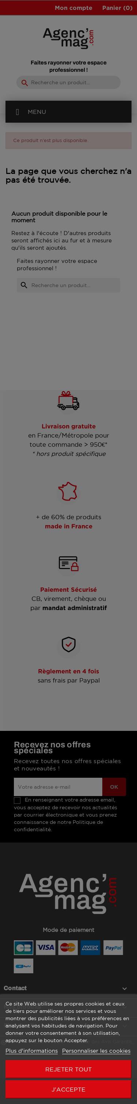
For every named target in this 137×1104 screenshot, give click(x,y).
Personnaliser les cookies (96, 1051)
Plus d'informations (31, 1051)
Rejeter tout (68, 1069)
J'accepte (68, 1089)
